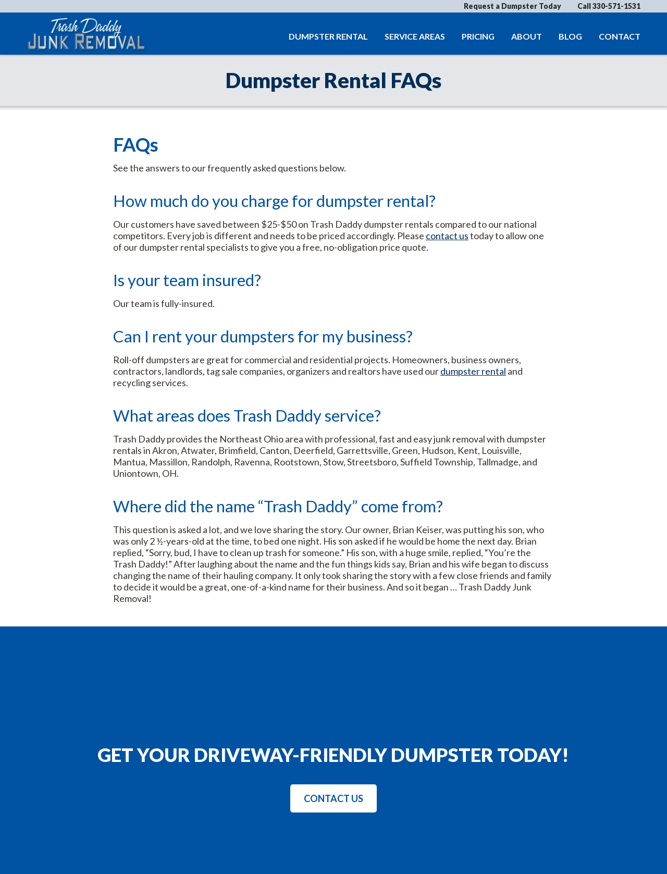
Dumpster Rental (328, 36)
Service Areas (415, 36)
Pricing (478, 36)
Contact (619, 36)
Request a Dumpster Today (512, 6)
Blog (570, 36)
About (526, 36)
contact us (447, 235)
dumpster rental (473, 371)
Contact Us (333, 798)
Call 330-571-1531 (608, 6)
